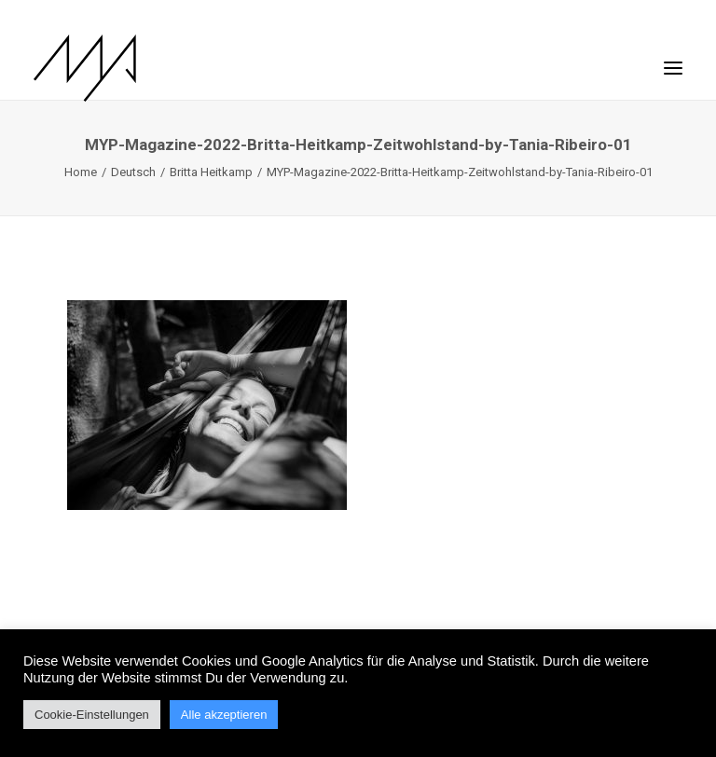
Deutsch (133, 172)
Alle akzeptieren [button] (224, 715)
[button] (673, 58)
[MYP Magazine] (85, 68)
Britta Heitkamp (211, 172)
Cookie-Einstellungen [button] (91, 715)
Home (80, 172)
